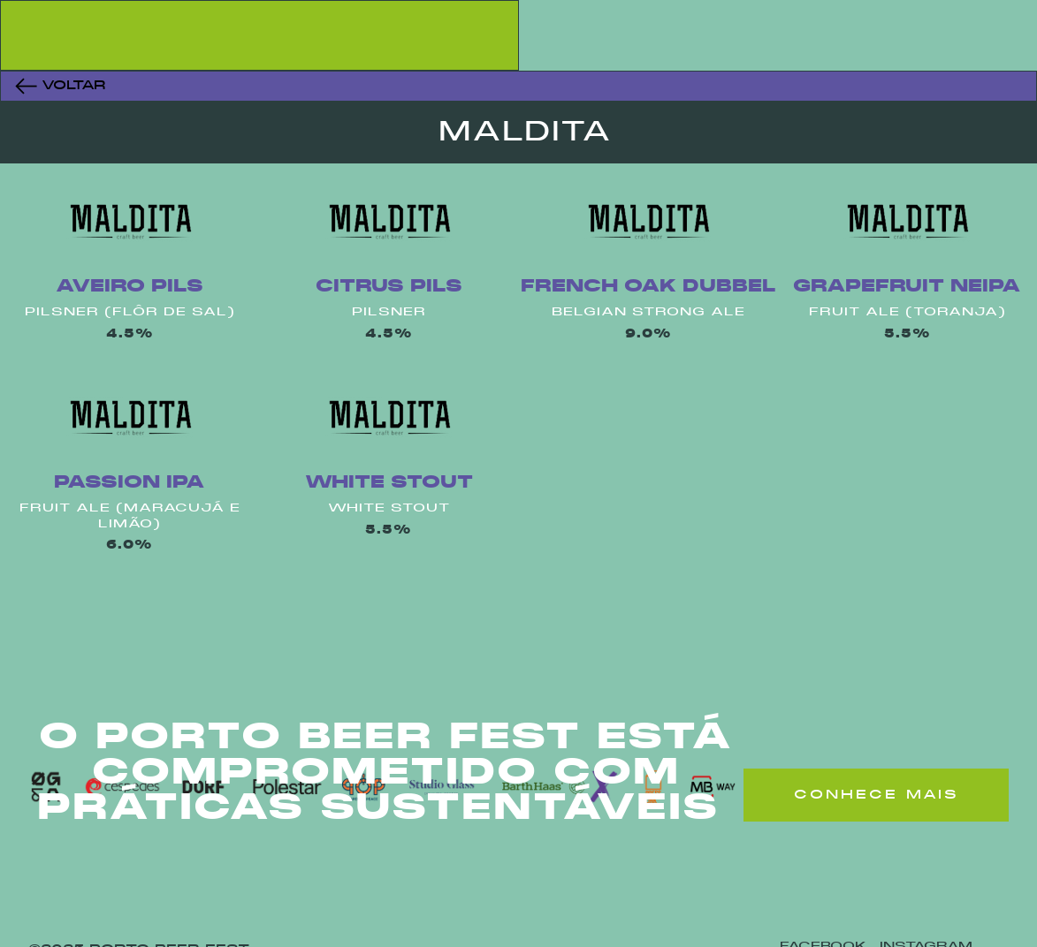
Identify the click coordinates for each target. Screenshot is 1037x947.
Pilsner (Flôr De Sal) (130, 312)
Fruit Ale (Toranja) (907, 312)
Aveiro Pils (129, 286)
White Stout (389, 482)
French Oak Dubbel (648, 286)
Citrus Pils (389, 286)
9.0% (648, 334)
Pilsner (389, 312)
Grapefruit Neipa (907, 286)
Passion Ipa (129, 482)
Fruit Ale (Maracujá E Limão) (129, 516)
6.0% (129, 545)
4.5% (130, 334)
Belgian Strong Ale (648, 312)
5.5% (907, 334)
